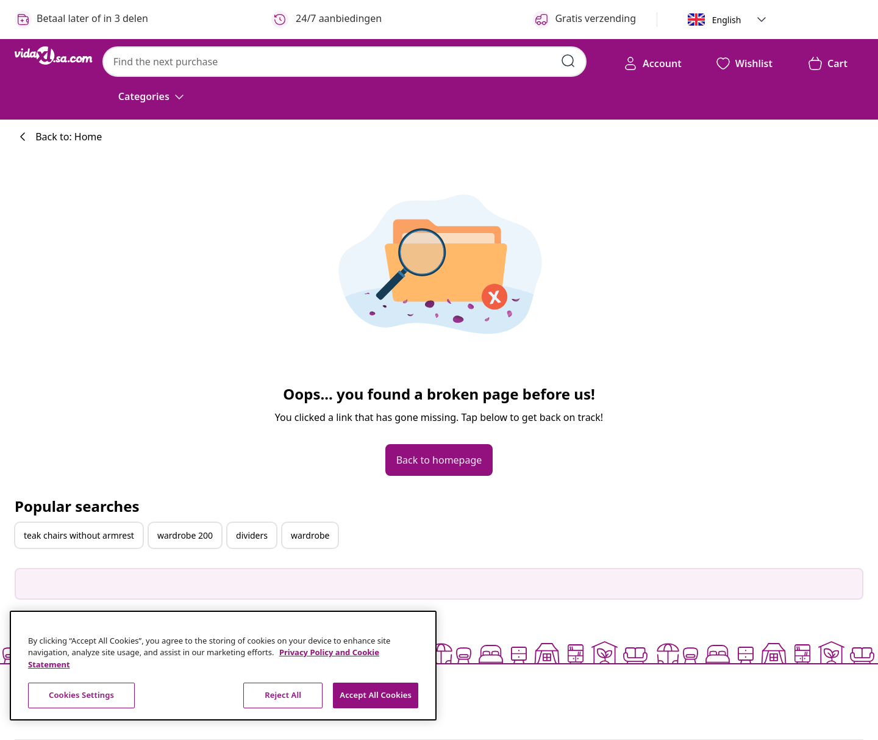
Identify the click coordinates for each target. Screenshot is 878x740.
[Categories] (152, 96)
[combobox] (344, 61)
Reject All (283, 694)
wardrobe (310, 535)
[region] (223, 665)
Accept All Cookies (376, 694)
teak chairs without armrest (79, 535)
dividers (252, 535)
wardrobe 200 (185, 535)
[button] (761, 19)
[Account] (652, 63)
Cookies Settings (81, 694)
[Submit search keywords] (568, 61)
